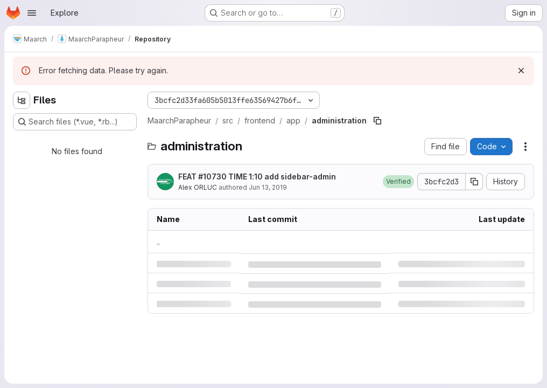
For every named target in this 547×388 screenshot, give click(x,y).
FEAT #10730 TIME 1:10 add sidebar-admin (257, 176)
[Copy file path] (377, 120)
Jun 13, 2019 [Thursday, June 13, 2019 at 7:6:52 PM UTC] (268, 187)
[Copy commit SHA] (474, 181)
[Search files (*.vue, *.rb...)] (75, 121)
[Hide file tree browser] (21, 100)
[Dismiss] (521, 70)
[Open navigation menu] (31, 13)
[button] (398, 181)
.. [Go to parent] (158, 241)
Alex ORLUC (197, 187)
